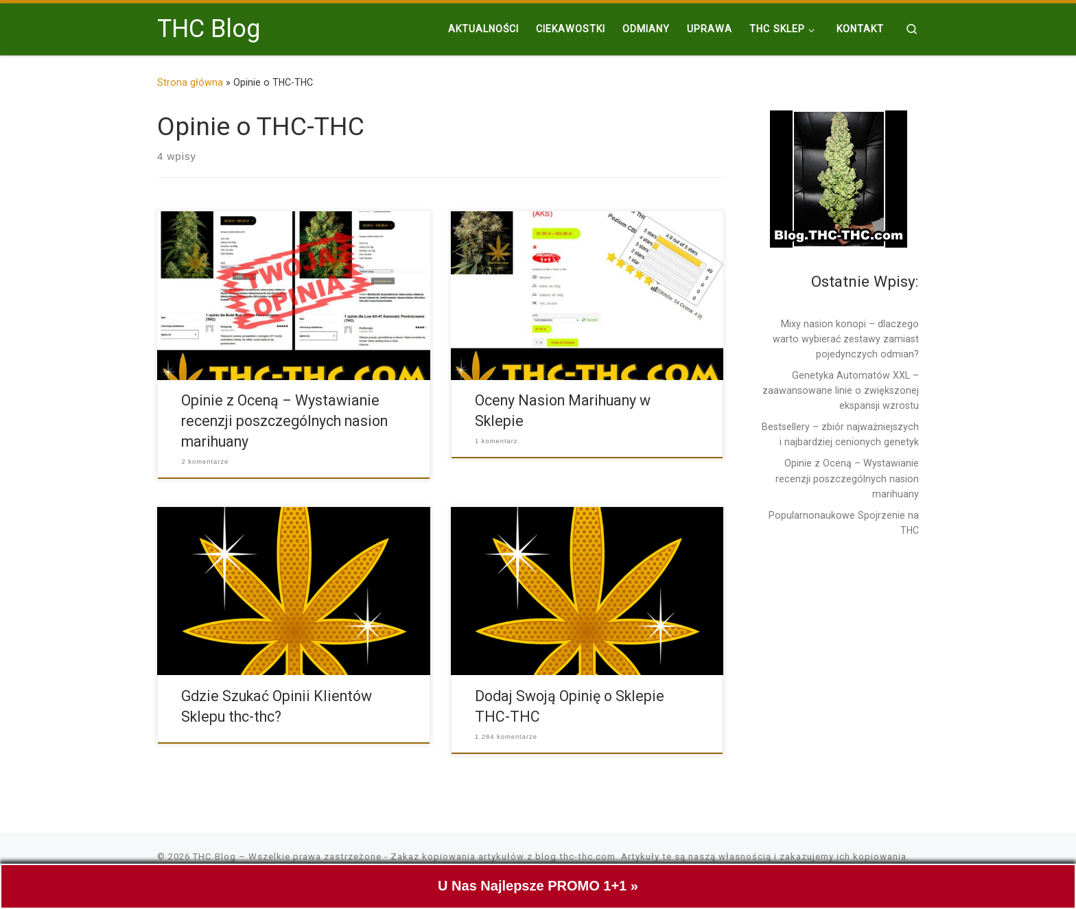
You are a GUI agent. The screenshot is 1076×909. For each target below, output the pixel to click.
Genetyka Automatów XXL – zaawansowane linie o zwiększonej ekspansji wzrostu (840, 390)
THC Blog (214, 856)
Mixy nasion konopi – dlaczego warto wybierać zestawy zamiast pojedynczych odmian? (846, 338)
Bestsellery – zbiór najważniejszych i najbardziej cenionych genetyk (840, 434)
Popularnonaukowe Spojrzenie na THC (844, 523)
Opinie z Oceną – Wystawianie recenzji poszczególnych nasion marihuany (284, 421)
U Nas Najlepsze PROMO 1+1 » (538, 889)
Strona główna (190, 82)
